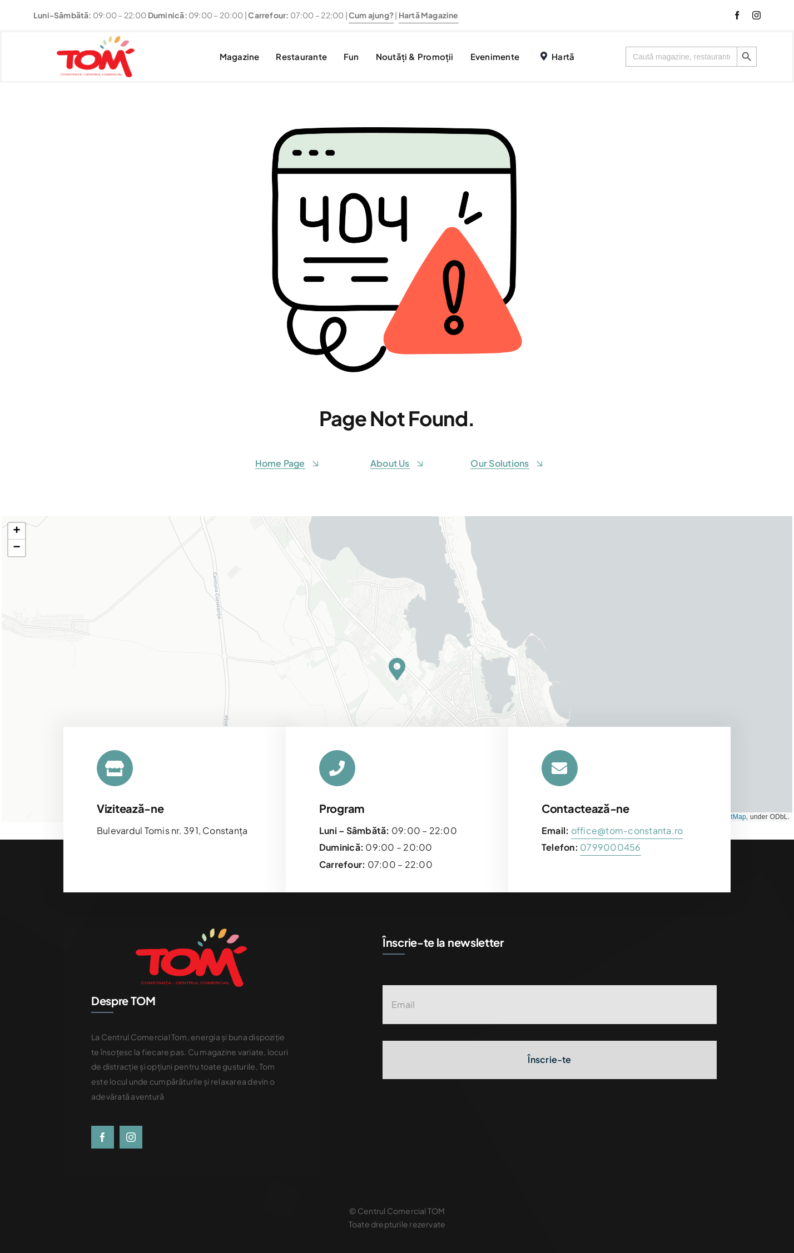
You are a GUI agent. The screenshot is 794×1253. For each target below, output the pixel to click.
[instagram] (756, 15)
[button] (396, 669)
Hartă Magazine (429, 15)
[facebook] (737, 15)
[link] (610, 847)
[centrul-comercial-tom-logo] (96, 40)
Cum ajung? (371, 15)
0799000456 (610, 847)
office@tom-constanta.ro (627, 830)
